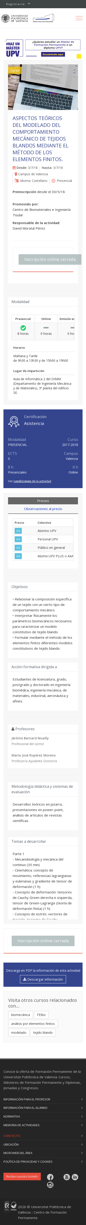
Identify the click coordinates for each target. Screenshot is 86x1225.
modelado (18, 1032)
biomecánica (20, 1015)
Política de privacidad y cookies (28, 1162)
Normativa (11, 1116)
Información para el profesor (26, 1099)
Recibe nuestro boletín (22, 1176)
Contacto (11, 1136)
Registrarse (15, 4)
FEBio (41, 1015)
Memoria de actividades (21, 1125)
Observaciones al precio (43, 508)
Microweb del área (17, 1153)
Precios (43, 500)
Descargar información (43, 979)
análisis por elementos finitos (33, 1023)
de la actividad (32, 481)
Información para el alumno (25, 1108)
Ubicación (11, 1144)
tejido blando (43, 1032)
